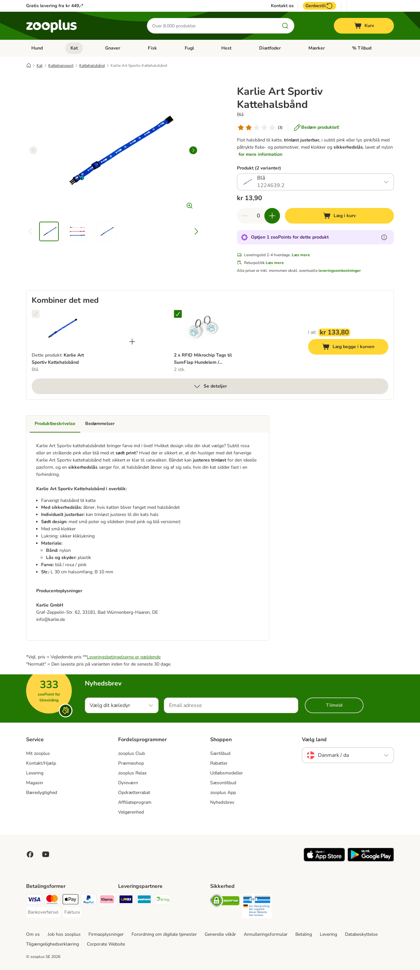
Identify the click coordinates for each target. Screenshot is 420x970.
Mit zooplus (38, 753)
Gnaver (112, 48)
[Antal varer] (258, 216)
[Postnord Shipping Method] (144, 900)
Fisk (152, 48)
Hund (37, 48)
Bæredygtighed (41, 792)
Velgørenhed (131, 812)
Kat (74, 48)
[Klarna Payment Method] (107, 900)
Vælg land (314, 739)
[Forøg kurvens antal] (272, 216)
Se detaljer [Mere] (210, 386)
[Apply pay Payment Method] (70, 900)
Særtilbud (220, 753)
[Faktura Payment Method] (72, 912)
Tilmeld (334, 705)
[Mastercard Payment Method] (52, 900)
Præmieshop (131, 763)
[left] (33, 150)
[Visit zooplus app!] (324, 860)
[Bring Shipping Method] (162, 900)
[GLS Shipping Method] (126, 900)
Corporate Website (106, 944)
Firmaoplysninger (106, 934)
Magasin (34, 783)
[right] (193, 150)
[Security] (225, 901)
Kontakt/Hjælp (41, 763)
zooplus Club (131, 753)
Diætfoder (270, 48)
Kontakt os (282, 6)
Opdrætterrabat (134, 792)
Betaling (303, 934)
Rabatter (218, 763)
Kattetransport (60, 65)
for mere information (260, 154)
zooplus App (223, 792)
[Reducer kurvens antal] (245, 216)
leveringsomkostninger (340, 270)
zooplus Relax (132, 773)
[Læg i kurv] (339, 216)
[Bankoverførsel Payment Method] (43, 912)
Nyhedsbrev (222, 802)
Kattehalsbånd (92, 65)
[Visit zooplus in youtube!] (46, 854)
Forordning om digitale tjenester (164, 934)
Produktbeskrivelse (55, 423)
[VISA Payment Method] (34, 900)
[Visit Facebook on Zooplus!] (30, 854)
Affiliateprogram (134, 802)
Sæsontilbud (223, 783)
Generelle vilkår (220, 934)
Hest (226, 48)
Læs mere (301, 254)
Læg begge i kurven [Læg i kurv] (355, 347)
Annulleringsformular (266, 934)
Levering (34, 773)
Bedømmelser (100, 423)
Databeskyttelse (361, 934)
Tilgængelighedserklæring (52, 944)
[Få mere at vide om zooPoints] (384, 237)
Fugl (189, 48)
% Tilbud (361, 48)
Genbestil (319, 6)
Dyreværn (128, 783)
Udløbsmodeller (226, 773)
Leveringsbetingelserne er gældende (124, 657)
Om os (33, 934)
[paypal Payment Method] (89, 900)
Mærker (316, 48)
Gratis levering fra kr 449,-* (54, 6)
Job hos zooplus (64, 934)
